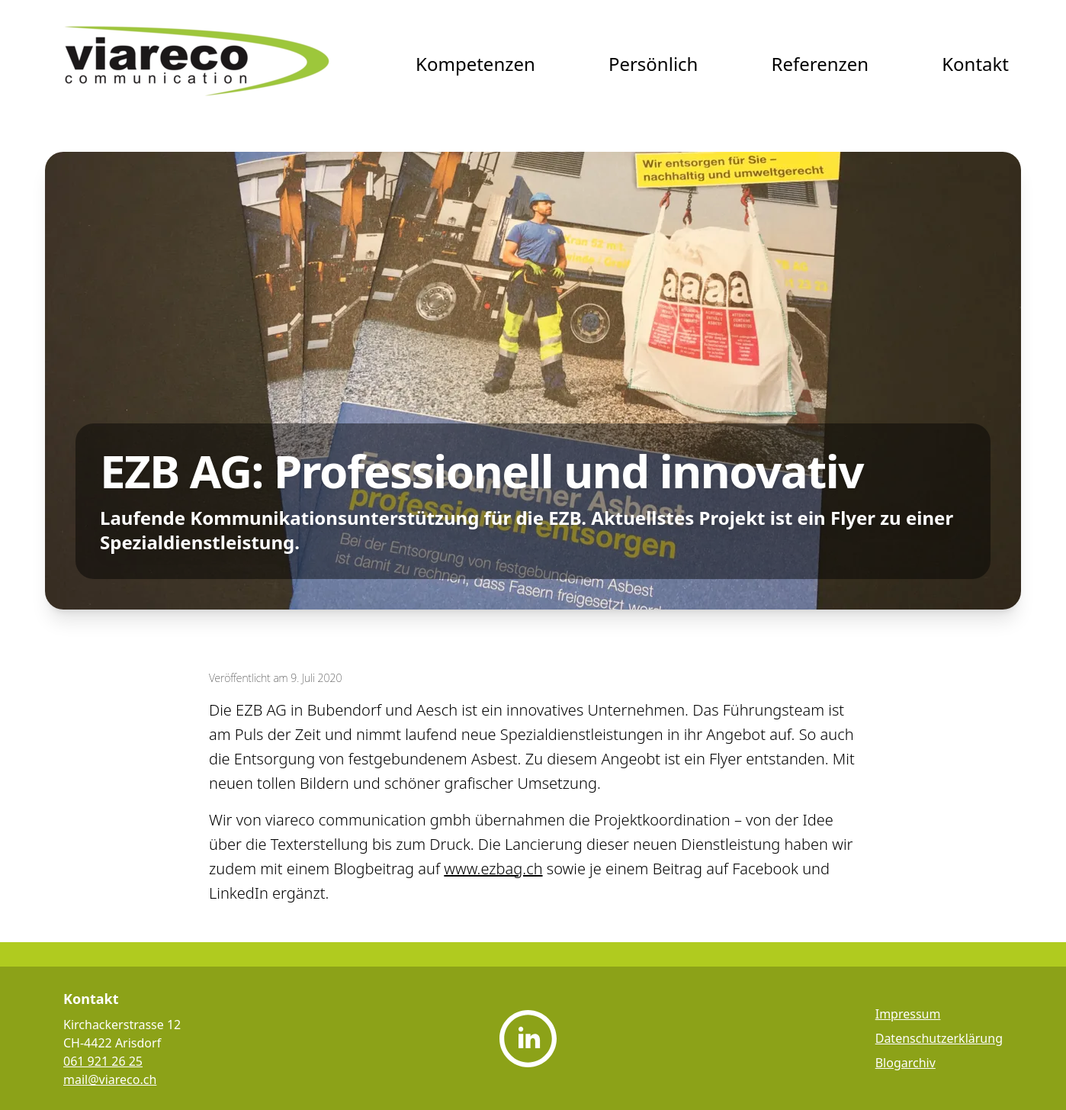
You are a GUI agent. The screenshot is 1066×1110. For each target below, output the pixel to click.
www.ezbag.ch (493, 868)
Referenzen (820, 63)
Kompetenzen (475, 63)
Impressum (908, 1013)
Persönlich (653, 63)
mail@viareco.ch (109, 1079)
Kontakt (975, 63)
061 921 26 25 (103, 1061)
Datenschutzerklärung (939, 1038)
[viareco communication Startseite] (197, 63)
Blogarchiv (905, 1062)
